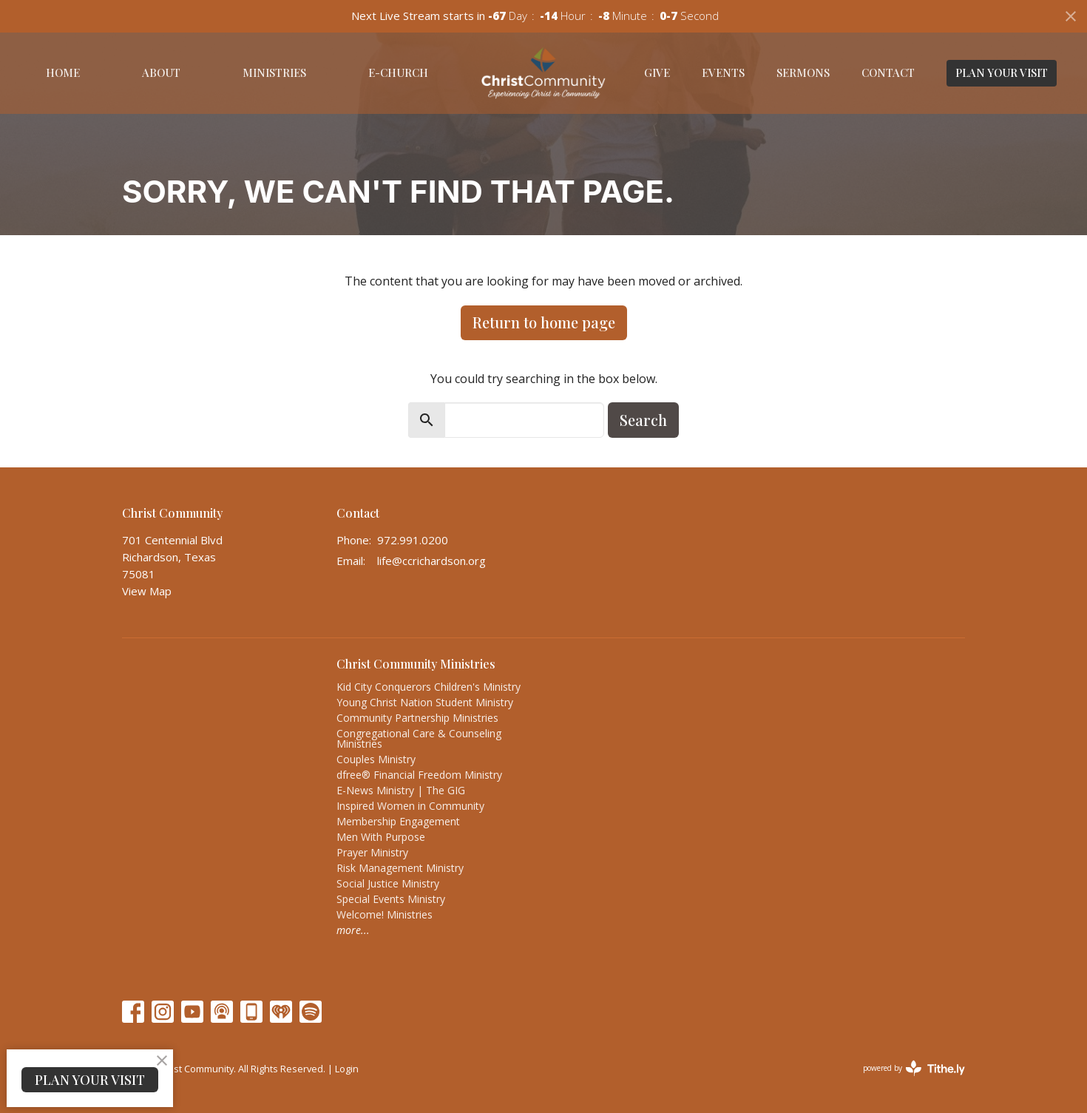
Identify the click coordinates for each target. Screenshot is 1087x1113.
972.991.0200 (412, 539)
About (161, 72)
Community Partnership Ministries (417, 718)
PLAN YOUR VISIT (1001, 72)
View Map (147, 590)
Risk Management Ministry (400, 868)
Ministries (274, 72)
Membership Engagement (398, 821)
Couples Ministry (376, 759)
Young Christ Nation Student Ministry (424, 702)
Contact (888, 72)
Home (63, 72)
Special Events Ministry (390, 899)
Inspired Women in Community (410, 806)
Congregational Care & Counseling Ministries (418, 738)
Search (643, 420)
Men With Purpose (380, 837)
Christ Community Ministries (415, 663)
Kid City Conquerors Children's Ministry (428, 687)
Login (347, 1068)
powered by (914, 1068)
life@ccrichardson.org (431, 560)
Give (657, 72)
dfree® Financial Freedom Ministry (419, 775)
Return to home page (544, 322)
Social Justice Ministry (387, 883)
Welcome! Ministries (384, 914)
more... (353, 930)
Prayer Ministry (372, 852)
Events (723, 72)
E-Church (398, 72)
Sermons (803, 72)
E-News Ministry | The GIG (400, 790)
